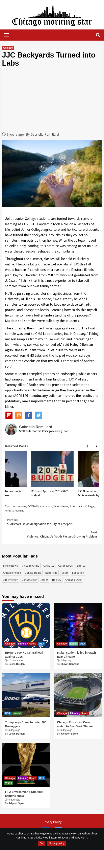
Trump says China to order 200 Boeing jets (25, 724)
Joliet (44, 580)
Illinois (22, 643)
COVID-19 (33, 506)
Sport (32, 643)
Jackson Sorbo (69, 733)
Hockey (56, 580)
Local (73, 643)
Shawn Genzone (69, 664)
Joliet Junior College (82, 506)
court (64, 572)
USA (41, 643)
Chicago (8, 47)
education (46, 506)
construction (29, 580)
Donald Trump (33, 572)
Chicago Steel (73, 580)
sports (81, 565)
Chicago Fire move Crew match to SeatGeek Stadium (75, 724)
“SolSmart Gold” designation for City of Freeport (52, 522)
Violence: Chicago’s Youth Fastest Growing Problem (52, 534)
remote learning (14, 510)
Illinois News (60, 506)
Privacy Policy (52, 822)
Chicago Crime (30, 565)
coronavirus (19, 506)
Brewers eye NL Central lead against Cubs (24, 654)
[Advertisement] (52, 99)
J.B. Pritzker (10, 580)
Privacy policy (56, 843)
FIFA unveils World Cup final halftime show (24, 794)
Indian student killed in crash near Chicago (76, 654)
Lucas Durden (16, 664)
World (17, 713)
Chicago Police (12, 572)
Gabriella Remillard (44, 134)
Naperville (51, 572)
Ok (41, 843)
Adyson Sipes (16, 803)
